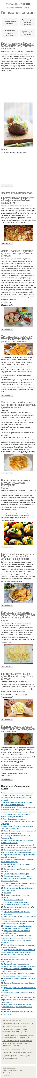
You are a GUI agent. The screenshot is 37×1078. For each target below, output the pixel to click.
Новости (18, 7)
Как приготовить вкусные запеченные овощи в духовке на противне (18, 729)
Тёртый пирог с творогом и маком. (16, 902)
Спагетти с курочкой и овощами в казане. (18, 793)
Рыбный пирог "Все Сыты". (13, 900)
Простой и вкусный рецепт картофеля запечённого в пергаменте (17, 200)
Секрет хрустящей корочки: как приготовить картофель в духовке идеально (18, 405)
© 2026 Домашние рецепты (9, 1067)
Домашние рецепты (18, 3)
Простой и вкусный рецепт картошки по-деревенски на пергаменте (17, 46)
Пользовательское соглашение (15, 1070)
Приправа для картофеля (27, 33)
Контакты (5, 1070)
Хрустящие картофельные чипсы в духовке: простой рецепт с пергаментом (16, 339)
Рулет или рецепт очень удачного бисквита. (18, 1052)
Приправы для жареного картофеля (10, 33)
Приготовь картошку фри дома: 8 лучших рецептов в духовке (17, 676)
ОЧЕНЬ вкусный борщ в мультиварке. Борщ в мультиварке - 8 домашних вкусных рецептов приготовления (18, 999)
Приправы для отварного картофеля (27, 22)
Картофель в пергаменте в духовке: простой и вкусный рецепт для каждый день (18, 615)
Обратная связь (6, 1075)
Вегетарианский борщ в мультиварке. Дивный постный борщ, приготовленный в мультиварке (16, 1007)
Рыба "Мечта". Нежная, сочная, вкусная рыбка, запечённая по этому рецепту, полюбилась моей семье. (17, 1043)
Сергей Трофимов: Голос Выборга (16, 874)
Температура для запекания (10, 22)
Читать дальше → (7, 186)
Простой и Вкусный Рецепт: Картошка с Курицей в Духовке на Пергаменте (18, 556)
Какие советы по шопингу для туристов (18, 876)
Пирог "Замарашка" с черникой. (14, 819)
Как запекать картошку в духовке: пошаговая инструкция (15, 482)
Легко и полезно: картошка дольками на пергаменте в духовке (17, 253)
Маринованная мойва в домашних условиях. (19, 812)
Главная (10, 7)
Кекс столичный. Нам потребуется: (16, 904)
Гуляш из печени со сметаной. (13, 1049)
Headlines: (7, 893)
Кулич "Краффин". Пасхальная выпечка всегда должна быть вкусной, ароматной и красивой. (16, 797)
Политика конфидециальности (10, 1072)
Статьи (26, 7)
